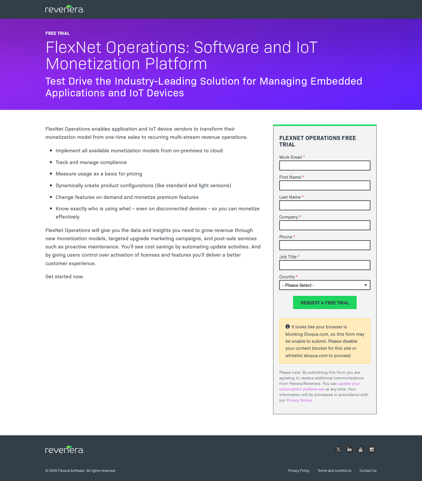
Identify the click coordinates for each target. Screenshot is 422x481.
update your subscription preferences (319, 386)
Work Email (290, 157)
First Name (290, 177)
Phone (285, 237)
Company (288, 217)
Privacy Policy (298, 470)
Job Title (288, 257)
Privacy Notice (299, 400)
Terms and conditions (334, 470)
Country (287, 276)
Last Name (290, 197)
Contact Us (368, 470)
